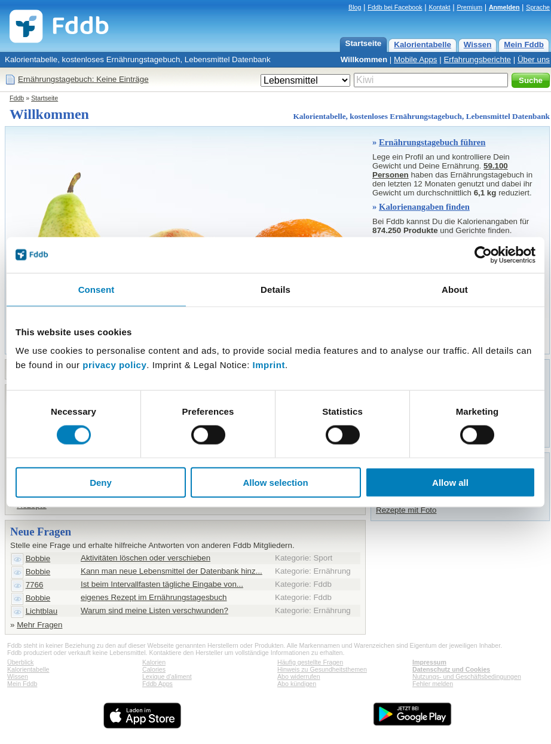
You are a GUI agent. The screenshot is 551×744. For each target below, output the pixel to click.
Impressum (429, 662)
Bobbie (38, 558)
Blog (354, 7)
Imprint (269, 365)
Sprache (538, 7)
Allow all (450, 482)
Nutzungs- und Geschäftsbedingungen (466, 676)
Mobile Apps (415, 59)
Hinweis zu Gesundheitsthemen (322, 669)
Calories (154, 669)
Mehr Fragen (39, 624)
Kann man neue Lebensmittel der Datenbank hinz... (171, 571)
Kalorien (154, 662)
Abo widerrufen (298, 676)
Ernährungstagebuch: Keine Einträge (83, 79)
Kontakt (439, 7)
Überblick (20, 662)
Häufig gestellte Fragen (310, 662)
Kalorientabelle (422, 44)
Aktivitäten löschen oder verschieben (145, 557)
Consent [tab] (96, 289)
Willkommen (364, 59)
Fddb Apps (157, 683)
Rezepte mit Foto (406, 510)
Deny (101, 482)
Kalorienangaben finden (424, 207)
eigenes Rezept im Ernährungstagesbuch (154, 597)
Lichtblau (41, 611)
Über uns (534, 59)
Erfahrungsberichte (477, 59)
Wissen (478, 44)
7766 (35, 584)
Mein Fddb (524, 44)
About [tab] (455, 289)
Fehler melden (432, 683)
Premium (469, 7)
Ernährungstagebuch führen (432, 142)
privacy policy (114, 365)
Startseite (363, 43)
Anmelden (504, 7)
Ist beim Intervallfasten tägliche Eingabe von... (162, 584)
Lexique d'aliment (167, 676)
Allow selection (275, 482)
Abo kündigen (296, 683)
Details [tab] (275, 289)
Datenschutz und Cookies (451, 669)
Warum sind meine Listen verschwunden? (154, 610)
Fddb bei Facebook (395, 7)
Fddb (17, 98)
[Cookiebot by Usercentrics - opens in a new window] (483, 255)
